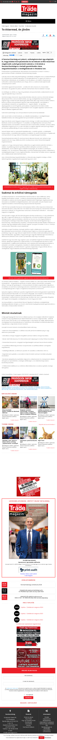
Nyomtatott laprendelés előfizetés (29, 562)
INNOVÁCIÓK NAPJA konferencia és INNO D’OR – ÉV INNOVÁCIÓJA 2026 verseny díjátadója (31, 597)
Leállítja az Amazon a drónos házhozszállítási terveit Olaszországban (46, 411)
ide (46, 564)
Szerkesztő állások (28, 727)
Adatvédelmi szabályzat (47, 722)
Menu (28, 21)
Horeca (28, 725)
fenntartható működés (26, 387)
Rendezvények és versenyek (47, 727)
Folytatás (32, 52)
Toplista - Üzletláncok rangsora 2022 (31, 620)
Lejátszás (20, 52)
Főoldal (47, 717)
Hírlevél (25, 1)
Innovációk (28, 724)
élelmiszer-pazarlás (13, 387)
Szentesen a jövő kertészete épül (28, 441)
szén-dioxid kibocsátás (31, 389)
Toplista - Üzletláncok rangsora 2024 (31, 607)
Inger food (41, 440)
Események (28, 722)
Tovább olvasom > (15, 420)
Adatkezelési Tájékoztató (12, 688)
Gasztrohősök (45, 387)
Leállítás (39, 52)
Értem (41, 737)
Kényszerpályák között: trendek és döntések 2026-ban (10, 411)
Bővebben (48, 737)
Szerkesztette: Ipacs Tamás (9, 34)
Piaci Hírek (28, 719)
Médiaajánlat (47, 720)
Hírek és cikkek (28, 717)
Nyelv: (47, 52)
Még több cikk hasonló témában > (47, 424)
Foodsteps (37, 387)
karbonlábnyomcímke (18, 388)
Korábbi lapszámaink (29, 560)
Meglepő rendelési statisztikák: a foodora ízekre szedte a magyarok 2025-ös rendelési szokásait (28, 412)
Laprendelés (47, 730)
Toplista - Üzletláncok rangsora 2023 (31, 613)
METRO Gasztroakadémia (43, 388)
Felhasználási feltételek (47, 724)
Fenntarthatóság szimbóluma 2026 (31, 585)
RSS (47, 725)
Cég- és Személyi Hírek (28, 720)
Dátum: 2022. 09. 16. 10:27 (9, 36)
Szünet (26, 52)
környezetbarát (30, 388)
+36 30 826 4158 (7, 1)
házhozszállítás (6, 388)
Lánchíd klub (47, 731)
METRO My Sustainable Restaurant (12, 389)
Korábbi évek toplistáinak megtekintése (28, 624)
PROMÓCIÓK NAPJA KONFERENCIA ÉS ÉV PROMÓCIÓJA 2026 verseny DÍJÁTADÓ (31, 590)
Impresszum (46, 719)
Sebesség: (12, 55)
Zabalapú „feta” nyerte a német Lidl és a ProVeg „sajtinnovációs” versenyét (10, 442)
